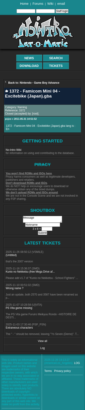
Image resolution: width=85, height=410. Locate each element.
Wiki (50, 3)
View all (42, 341)
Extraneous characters (19, 327)
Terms (48, 371)
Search (56, 58)
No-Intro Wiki (13, 149)
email (61, 3)
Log (42, 348)
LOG (77, 363)
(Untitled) (11, 255)
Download (29, 66)
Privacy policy (62, 371)
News (29, 58)
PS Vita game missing (19, 308)
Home (24, 3)
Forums (38, 3)
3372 (22, 110)
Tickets (56, 66)
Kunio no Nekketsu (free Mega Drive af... (30, 271)
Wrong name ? (15, 288)
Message (42, 219)
